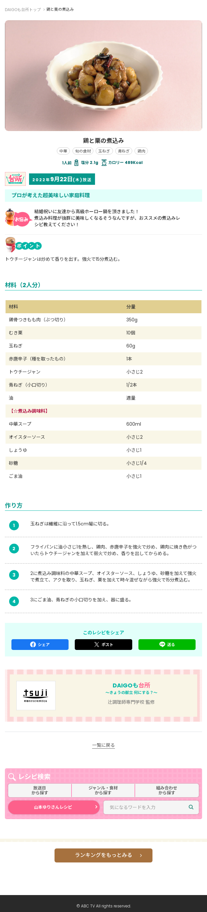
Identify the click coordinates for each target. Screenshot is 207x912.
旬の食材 (83, 151)
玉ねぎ (104, 151)
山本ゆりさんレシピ (53, 807)
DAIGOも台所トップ (23, 9)
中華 (63, 151)
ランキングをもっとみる (103, 855)
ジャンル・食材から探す (103, 791)
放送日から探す (39, 791)
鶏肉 (141, 151)
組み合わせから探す (166, 791)
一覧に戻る (103, 745)
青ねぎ (124, 151)
